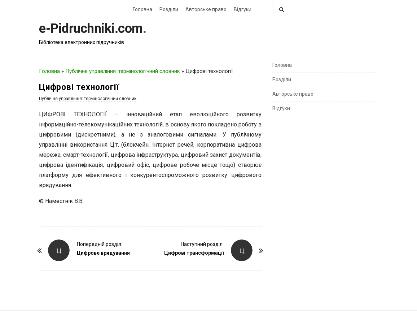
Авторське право (206, 9)
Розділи (168, 9)
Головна (142, 9)
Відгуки (242, 9)
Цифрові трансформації (194, 253)
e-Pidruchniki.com (91, 28)
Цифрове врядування (103, 253)
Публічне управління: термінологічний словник (122, 71)
